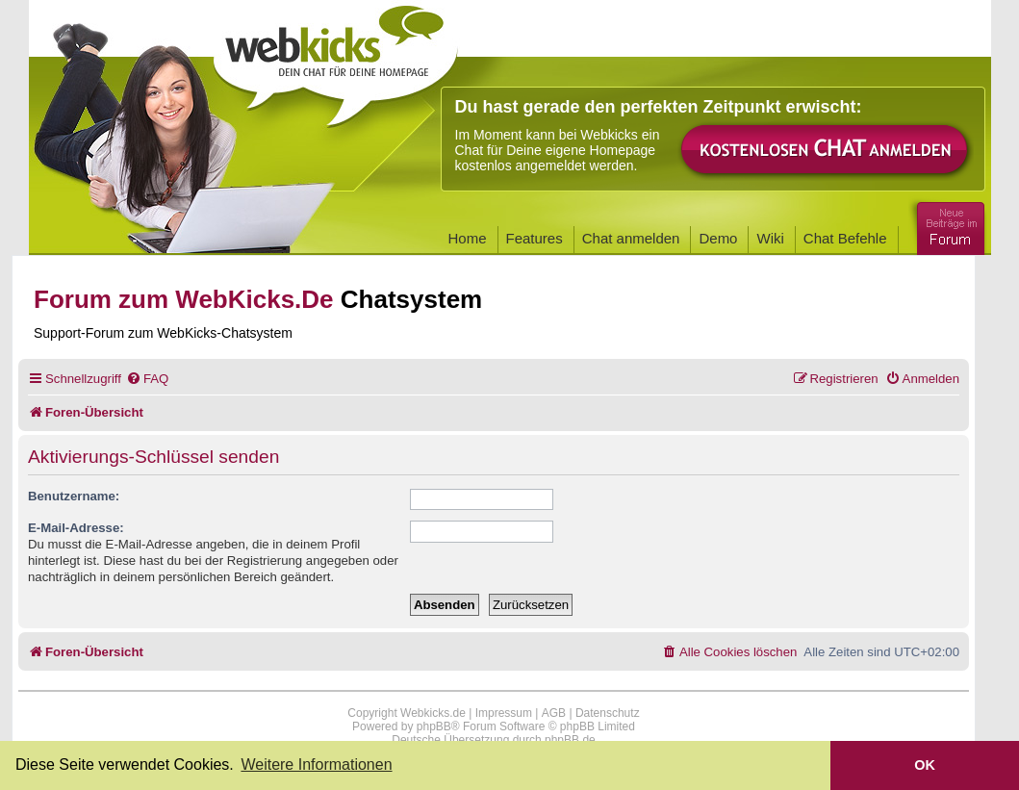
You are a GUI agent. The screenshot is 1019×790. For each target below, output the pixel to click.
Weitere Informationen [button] (316, 764)
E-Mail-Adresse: (76, 528)
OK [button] (924, 765)
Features (534, 238)
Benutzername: (73, 496)
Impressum (503, 713)
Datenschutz (607, 713)
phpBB (434, 726)
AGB (554, 713)
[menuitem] (147, 379)
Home (467, 238)
